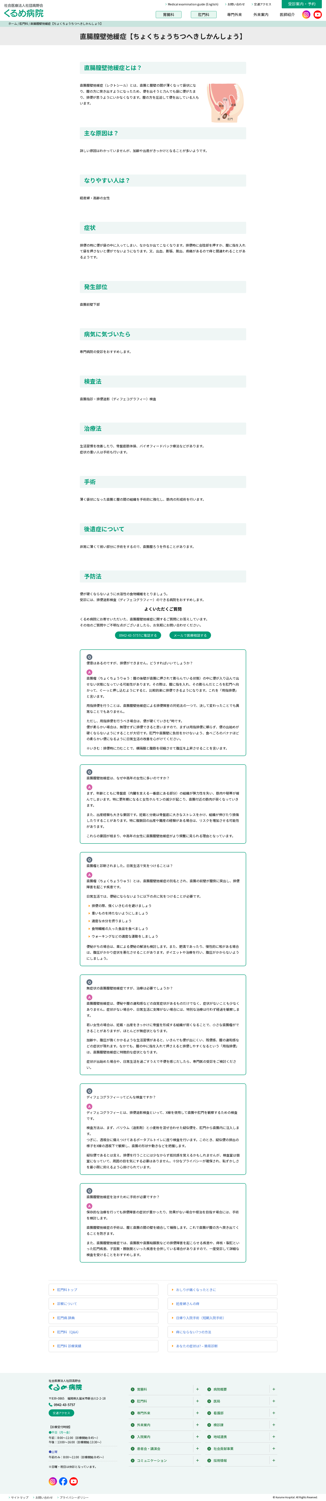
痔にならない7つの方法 (193, 1331)
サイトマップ (19, 1497)
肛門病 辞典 (66, 1317)
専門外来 (234, 14)
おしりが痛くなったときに (196, 1289)
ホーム (12, 23)
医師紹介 (287, 14)
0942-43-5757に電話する (138, 635)
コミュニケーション (152, 1460)
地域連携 (220, 1436)
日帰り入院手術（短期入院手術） (201, 1317)
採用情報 (220, 1460)
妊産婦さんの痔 (187, 1303)
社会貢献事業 (223, 1448)
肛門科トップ (67, 1289)
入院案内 (143, 1436)
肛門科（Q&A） (68, 1331)
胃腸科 (168, 14)
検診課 (219, 1424)
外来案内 (260, 14)
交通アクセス (262, 4)
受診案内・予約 (302, 3)
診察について (67, 1303)
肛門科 (203, 14)
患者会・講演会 (148, 1448)
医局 (217, 1401)
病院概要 (220, 1389)
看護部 (219, 1412)
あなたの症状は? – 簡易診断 (197, 1345)
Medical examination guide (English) (193, 4)
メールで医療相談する (190, 635)
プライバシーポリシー (74, 1497)
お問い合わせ (236, 4)
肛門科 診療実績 (69, 1345)
